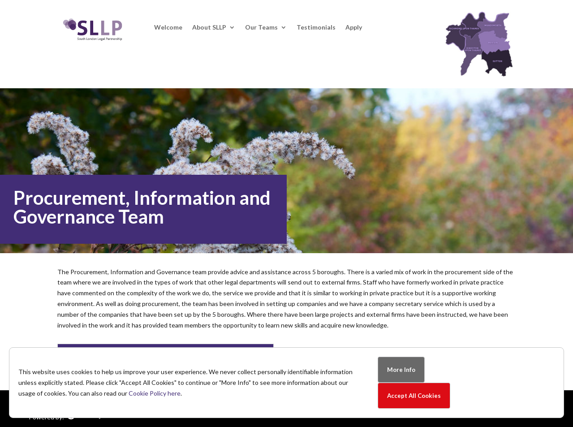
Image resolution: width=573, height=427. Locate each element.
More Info (401, 369)
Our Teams (261, 27)
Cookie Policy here (155, 393)
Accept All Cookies (414, 395)
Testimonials (316, 27)
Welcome (168, 27)
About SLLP (209, 27)
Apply (353, 27)
